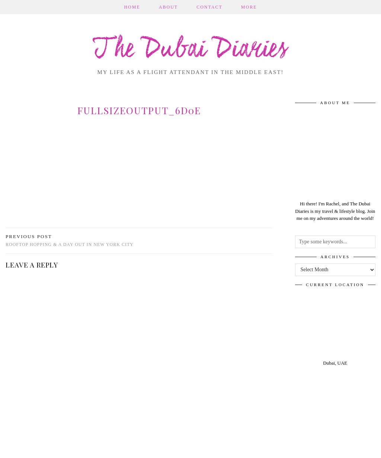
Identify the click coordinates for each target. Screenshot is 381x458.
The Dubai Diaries (190, 50)
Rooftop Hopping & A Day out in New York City (70, 240)
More (249, 7)
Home (132, 7)
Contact (209, 7)
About (168, 7)
